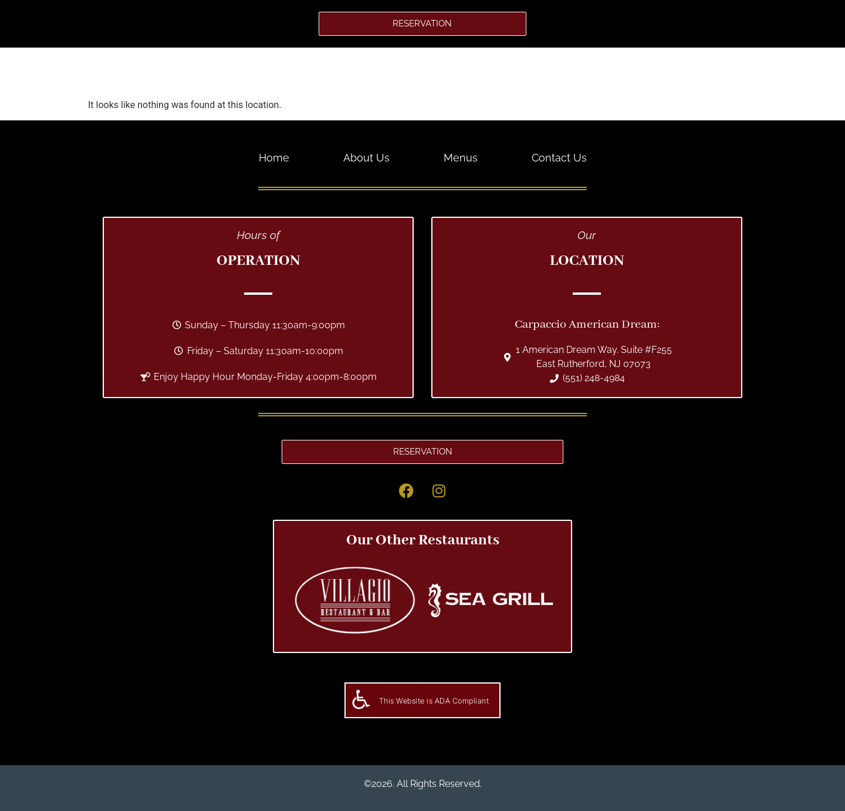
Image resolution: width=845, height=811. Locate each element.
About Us (376, 72)
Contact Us (513, 72)
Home (312, 72)
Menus (441, 72)
